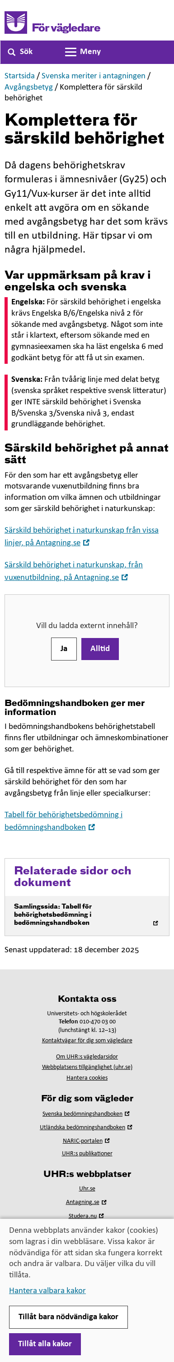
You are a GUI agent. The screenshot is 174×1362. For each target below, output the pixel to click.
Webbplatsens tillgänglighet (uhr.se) (87, 1067)
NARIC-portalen (87, 1141)
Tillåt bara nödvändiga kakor (68, 1317)
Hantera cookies (87, 1078)
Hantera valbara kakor (47, 1291)
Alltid (100, 649)
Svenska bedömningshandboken (87, 1114)
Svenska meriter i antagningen (94, 76)
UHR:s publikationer (87, 1153)
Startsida (20, 76)
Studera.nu (87, 1216)
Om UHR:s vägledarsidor (87, 1057)
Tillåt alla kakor (45, 1344)
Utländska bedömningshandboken (87, 1127)
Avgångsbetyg (29, 87)
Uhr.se (87, 1189)
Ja (64, 649)
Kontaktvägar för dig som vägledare (87, 1040)
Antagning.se (87, 1202)
